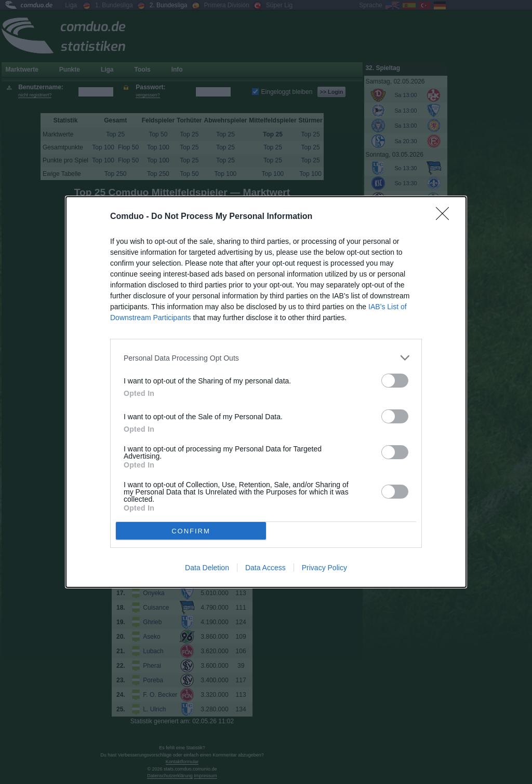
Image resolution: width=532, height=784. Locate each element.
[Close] (446, 217)
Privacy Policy (324, 567)
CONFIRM (190, 531)
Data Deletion (207, 567)
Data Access (265, 567)
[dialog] (266, 392)
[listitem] (266, 357)
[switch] (394, 381)
